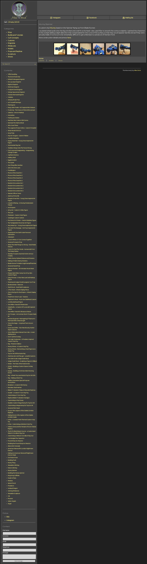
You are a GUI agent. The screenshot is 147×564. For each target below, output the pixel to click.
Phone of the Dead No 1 (15, 173)
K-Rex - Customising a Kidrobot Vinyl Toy (20, 424)
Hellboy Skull (12, 157)
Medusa (10, 480)
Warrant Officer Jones (14, 193)
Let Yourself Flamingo (14, 102)
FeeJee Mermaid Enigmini (16, 94)
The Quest (11, 162)
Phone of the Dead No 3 (15, 178)
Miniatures (12, 46)
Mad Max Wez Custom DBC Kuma (18, 120)
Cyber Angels (12, 501)
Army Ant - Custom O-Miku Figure (18, 210)
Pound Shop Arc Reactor (15, 441)
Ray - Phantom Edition (14, 344)
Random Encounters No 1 (15, 183)
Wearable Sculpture (14, 493)
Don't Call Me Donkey (14, 336)
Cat (9, 496)
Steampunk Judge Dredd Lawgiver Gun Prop (21, 282)
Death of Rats (12, 478)
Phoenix (10, 498)
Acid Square (11, 207)
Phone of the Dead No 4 (15, 180)
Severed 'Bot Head (14, 408)
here (69, 38)
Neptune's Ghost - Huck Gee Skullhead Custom (22, 299)
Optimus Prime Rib (13, 196)
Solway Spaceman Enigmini (16, 92)
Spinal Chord (12, 483)
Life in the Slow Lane (14, 168)
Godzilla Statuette (13, 138)
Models (10, 49)
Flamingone (11, 105)
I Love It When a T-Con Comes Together (20, 239)
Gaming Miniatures (13, 491)
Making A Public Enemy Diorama (17, 261)
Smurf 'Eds (11, 133)
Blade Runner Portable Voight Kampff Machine (22, 263)
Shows (10, 57)
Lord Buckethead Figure (15, 302)
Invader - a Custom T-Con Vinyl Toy (18, 392)
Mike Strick (137, 70)
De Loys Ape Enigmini (14, 82)
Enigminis (11, 43)
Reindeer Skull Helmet (15, 387)
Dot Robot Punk (13, 457)
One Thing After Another (15, 165)
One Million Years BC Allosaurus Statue (19, 311)
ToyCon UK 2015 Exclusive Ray (16, 353)
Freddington (11, 170)
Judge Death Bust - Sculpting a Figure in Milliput (22, 361)
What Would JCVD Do (14, 130)
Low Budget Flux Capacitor (16, 438)
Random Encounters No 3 (15, 188)
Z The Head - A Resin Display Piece (18, 289)
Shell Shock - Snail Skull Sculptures (18, 287)
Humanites (11, 115)
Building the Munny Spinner (16, 473)
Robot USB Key (12, 468)
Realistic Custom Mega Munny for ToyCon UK (21, 403)
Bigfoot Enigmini (13, 84)
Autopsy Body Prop (14, 99)
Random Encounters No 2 (15, 185)
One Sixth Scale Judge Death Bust (18, 358)
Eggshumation (12, 160)
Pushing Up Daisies (13, 117)
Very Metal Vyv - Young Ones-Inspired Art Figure (22, 225)
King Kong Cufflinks (13, 475)
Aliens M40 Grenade (14, 446)
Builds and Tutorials (15, 35)
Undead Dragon (13, 488)
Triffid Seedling (12, 74)
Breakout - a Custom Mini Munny (17, 385)
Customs (11, 40)
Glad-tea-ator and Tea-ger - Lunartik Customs (21, 356)
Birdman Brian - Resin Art (15, 284)
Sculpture (12, 54)
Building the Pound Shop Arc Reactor (19, 443)
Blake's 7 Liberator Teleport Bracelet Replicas (21, 390)
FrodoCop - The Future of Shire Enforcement (21, 110)
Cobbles (10, 97)
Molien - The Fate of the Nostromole (19, 363)
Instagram (10, 520)
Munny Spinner (12, 470)
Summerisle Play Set (14, 145)
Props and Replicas (15, 51)
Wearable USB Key (13, 465)
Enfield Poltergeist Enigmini (16, 79)
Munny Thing (11, 462)
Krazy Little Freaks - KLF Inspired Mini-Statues (21, 107)
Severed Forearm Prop (15, 242)
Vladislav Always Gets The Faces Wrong (20, 148)
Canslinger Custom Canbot (16, 218)
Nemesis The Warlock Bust (16, 123)
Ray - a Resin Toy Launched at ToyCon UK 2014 (21, 375)
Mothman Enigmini (13, 87)
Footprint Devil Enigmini (15, 89)
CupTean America (13, 155)
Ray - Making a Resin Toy (15, 378)
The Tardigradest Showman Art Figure (19, 223)
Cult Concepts (13, 38)
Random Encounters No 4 (15, 190)
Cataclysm (11, 237)
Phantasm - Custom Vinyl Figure (17, 215)
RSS (7, 517)
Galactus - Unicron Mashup (16, 112)
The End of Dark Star (14, 77)
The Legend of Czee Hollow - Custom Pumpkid (22, 128)
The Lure (10, 212)
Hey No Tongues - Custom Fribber (18, 135)
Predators (11, 485)
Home (41, 58)
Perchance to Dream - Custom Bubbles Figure (22, 220)
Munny (53, 28)
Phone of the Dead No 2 (15, 175)
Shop (10, 32)
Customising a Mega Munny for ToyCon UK (20, 405)
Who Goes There (13, 125)
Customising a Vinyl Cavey (15, 400)
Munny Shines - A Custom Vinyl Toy (18, 346)
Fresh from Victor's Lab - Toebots (18, 297)
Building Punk (12, 460)
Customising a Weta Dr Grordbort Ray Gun (20, 435)
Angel (9, 503)
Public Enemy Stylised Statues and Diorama (21, 258)
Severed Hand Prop (14, 266)
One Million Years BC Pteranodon (18, 304)
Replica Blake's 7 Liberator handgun (18, 398)
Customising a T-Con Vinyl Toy (17, 395)
